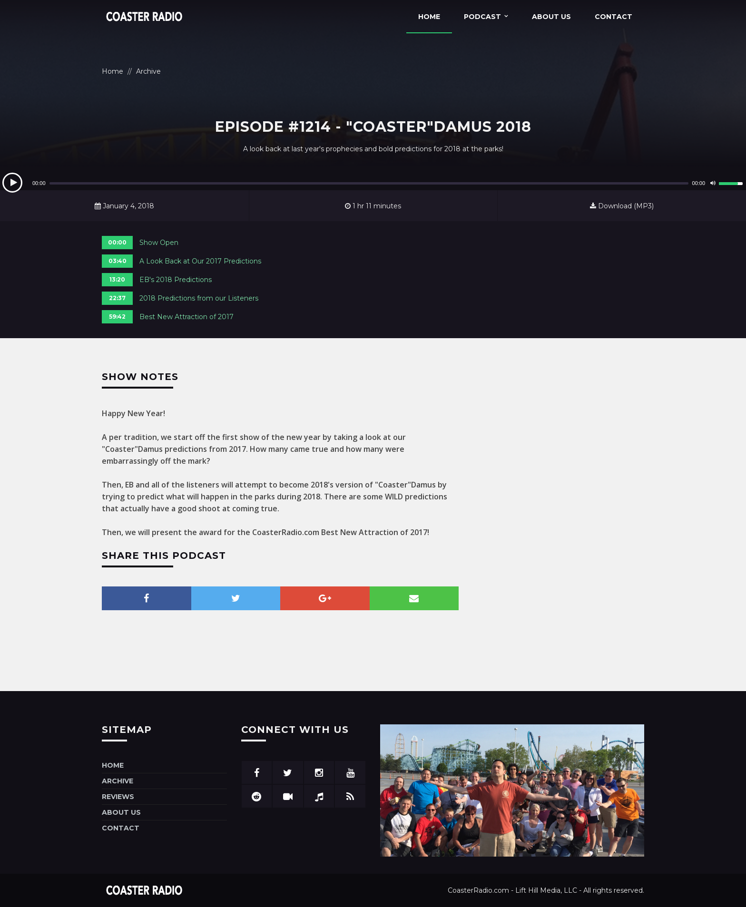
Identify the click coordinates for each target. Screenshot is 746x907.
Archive (148, 71)
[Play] (12, 183)
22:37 (117, 298)
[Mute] (713, 183)
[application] (373, 183)
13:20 (117, 279)
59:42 (117, 316)
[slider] (368, 183)
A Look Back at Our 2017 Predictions (200, 261)
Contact (613, 16)
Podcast (482, 16)
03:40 (117, 260)
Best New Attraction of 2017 (186, 316)
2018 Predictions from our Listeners (198, 298)
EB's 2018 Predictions (175, 279)
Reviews (118, 796)
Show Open (158, 242)
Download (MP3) (622, 206)
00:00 (117, 242)
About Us (551, 16)
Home (429, 16)
